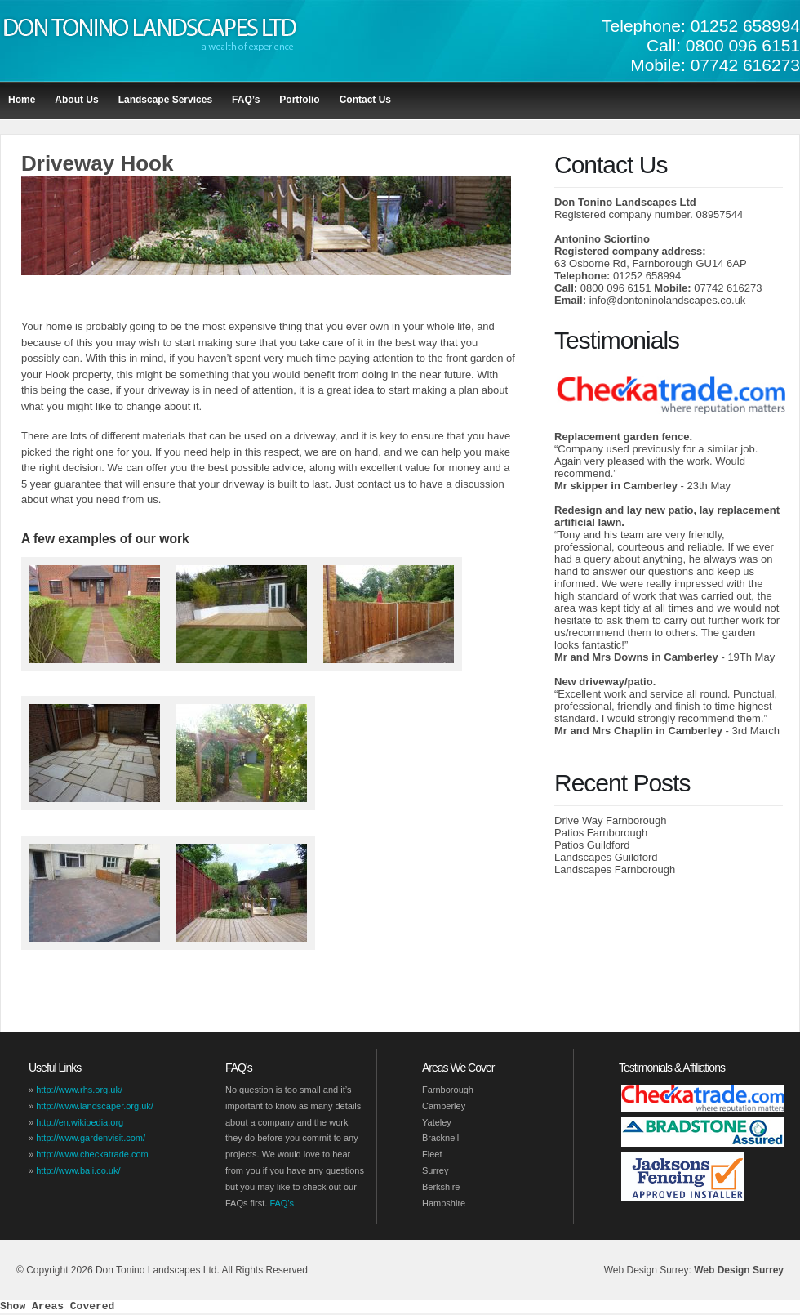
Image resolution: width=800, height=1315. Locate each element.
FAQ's (281, 1203)
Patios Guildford (592, 845)
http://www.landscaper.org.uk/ (94, 1106)
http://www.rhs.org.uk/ (79, 1089)
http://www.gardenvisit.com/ (90, 1138)
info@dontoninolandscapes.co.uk (667, 300)
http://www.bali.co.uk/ (78, 1170)
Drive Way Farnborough (610, 820)
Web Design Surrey (739, 1270)
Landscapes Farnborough (614, 869)
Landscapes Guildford (605, 857)
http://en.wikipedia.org (79, 1122)
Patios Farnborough (600, 833)
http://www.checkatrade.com (92, 1154)
